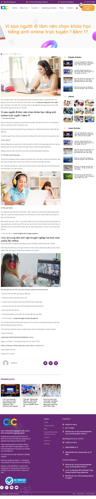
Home (14, 8)
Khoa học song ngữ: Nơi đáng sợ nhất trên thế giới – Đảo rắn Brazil (83, 89)
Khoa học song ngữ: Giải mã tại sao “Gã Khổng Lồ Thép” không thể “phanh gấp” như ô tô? (84, 178)
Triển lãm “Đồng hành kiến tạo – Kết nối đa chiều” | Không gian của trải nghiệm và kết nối (30, 404)
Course (35, 8)
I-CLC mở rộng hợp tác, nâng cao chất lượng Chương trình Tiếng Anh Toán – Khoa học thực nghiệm (10, 404)
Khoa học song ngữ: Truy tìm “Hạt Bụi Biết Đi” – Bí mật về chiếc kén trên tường (83, 169)
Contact (69, 8)
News (61, 8)
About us (24, 8)
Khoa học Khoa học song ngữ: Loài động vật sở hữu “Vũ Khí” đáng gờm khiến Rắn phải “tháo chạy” (50, 404)
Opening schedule (49, 8)
